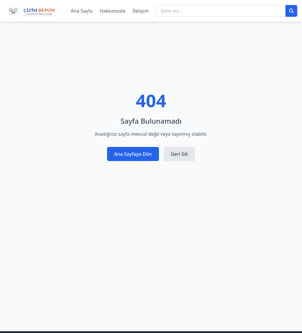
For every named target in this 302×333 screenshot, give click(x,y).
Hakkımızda (112, 11)
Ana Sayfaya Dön (133, 154)
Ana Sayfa (82, 11)
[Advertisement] (151, 270)
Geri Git (179, 154)
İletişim (140, 11)
